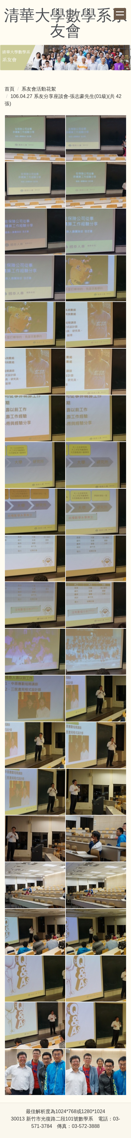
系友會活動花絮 (39, 89)
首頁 (9, 89)
